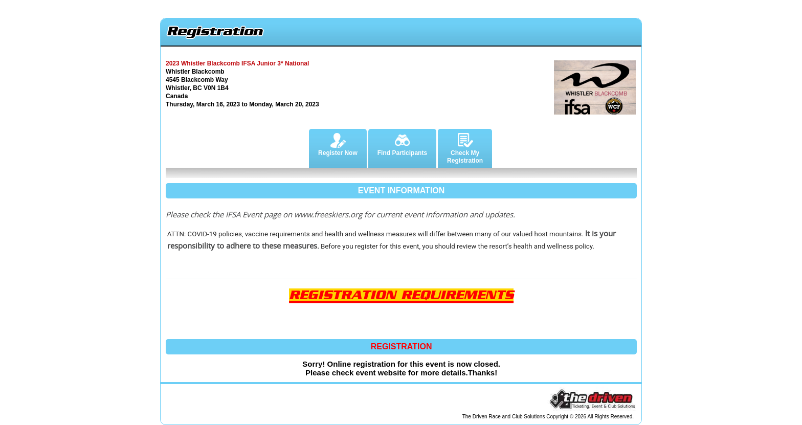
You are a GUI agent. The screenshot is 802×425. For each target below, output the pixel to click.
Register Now (338, 142)
